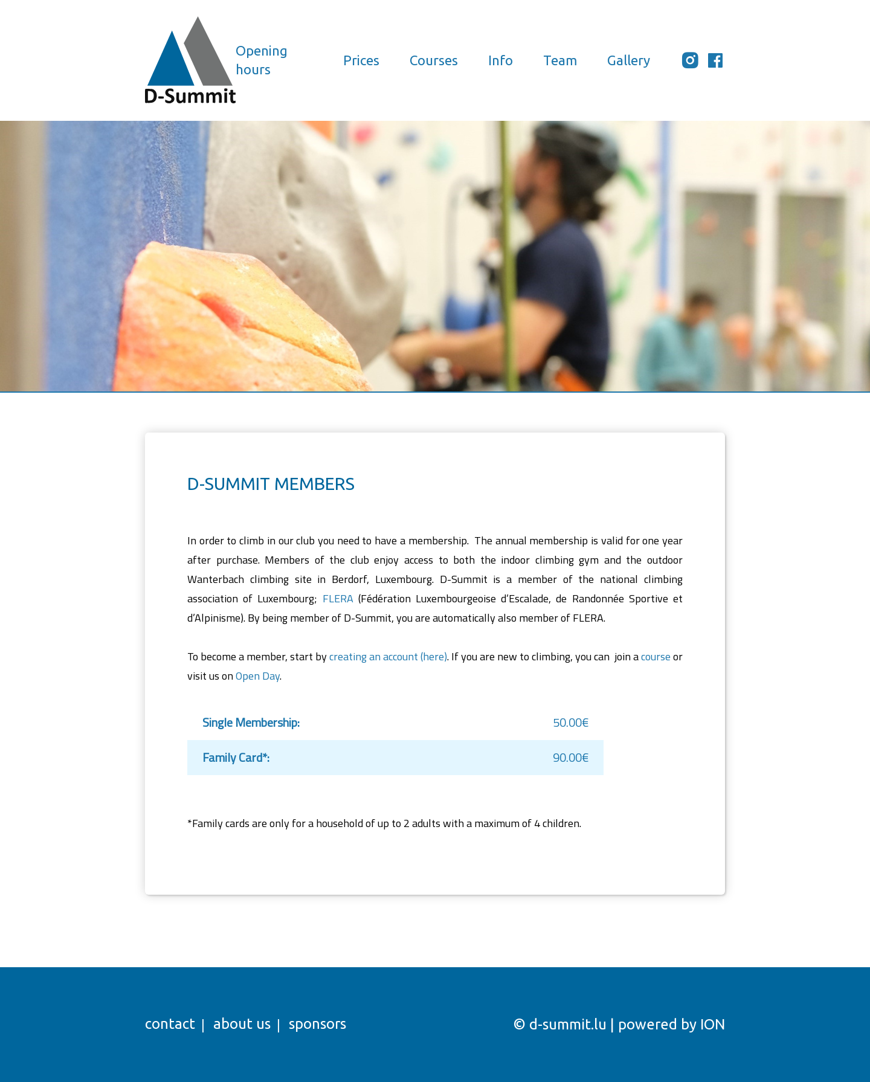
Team (560, 60)
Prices (361, 60)
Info (500, 60)
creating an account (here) (388, 656)
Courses (434, 60)
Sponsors (317, 1024)
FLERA (338, 598)
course (656, 656)
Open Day (258, 676)
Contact (170, 1024)
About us (242, 1024)
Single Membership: (251, 722)
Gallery (628, 60)
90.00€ (570, 757)
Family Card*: (235, 757)
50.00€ (570, 722)
